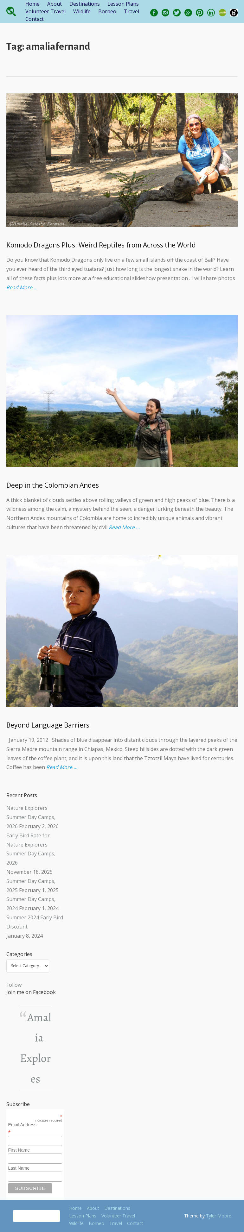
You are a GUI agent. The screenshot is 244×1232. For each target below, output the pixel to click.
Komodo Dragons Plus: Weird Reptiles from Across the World (101, 245)
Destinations (84, 3)
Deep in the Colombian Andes (52, 485)
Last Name (18, 1168)
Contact (34, 19)
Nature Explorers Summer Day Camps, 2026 (30, 817)
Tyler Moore (218, 1216)
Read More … (21, 287)
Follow (14, 984)
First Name (18, 1150)
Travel (131, 11)
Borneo (107, 11)
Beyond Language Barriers (47, 725)
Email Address (35, 1128)
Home (32, 3)
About (54, 3)
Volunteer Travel (45, 11)
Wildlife (82, 11)
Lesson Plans (123, 3)
